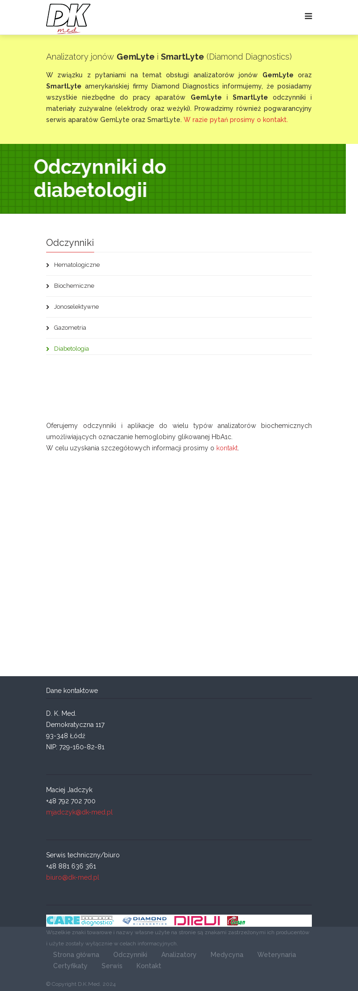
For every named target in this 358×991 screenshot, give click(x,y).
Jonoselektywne (72, 306)
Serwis (112, 966)
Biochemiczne (70, 285)
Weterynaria (276, 954)
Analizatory (179, 954)
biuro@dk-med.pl (72, 877)
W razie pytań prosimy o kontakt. (236, 119)
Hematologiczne (73, 264)
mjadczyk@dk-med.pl (79, 812)
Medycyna (227, 954)
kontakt (227, 448)
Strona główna (76, 954)
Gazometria (66, 327)
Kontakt (149, 966)
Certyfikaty (70, 966)
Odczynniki (130, 954)
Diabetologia (67, 348)
